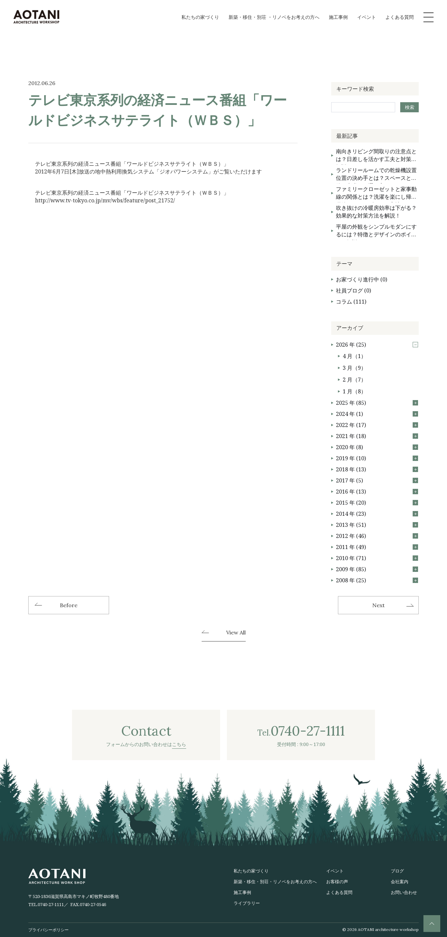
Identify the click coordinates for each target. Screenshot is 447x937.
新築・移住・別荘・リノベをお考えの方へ (275, 882)
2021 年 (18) (377, 436)
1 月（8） (354, 391)
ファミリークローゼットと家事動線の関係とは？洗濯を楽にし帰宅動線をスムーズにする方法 (376, 193)
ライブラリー (247, 903)
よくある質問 (399, 17)
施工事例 (338, 17)
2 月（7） (354, 379)
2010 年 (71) (377, 558)
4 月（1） (354, 356)
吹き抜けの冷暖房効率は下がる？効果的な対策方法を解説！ (376, 211)
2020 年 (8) (377, 447)
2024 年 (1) (377, 414)
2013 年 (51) (377, 525)
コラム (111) (351, 301)
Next (378, 605)
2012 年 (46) (377, 536)
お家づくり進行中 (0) (361, 279)
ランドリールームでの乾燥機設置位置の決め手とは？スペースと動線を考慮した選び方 (376, 175)
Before (68, 605)
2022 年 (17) (377, 425)
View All (236, 633)
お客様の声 (337, 882)
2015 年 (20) (377, 502)
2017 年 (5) (377, 480)
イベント (366, 17)
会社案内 (399, 882)
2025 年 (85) (377, 402)
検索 (409, 107)
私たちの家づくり (200, 17)
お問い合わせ (404, 892)
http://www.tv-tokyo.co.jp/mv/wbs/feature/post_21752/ (105, 200)
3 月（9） (354, 368)
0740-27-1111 (51, 904)
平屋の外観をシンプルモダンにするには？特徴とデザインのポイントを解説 (376, 231)
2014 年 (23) (377, 513)
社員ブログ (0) (353, 290)
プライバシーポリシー (48, 930)
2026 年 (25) (377, 344)
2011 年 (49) (377, 547)
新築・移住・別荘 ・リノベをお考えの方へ (274, 17)
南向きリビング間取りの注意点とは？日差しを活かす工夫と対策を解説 (376, 156)
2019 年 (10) (377, 458)
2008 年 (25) (377, 580)
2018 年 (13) (377, 469)
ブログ (397, 871)
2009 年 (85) (377, 569)
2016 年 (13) (377, 491)
